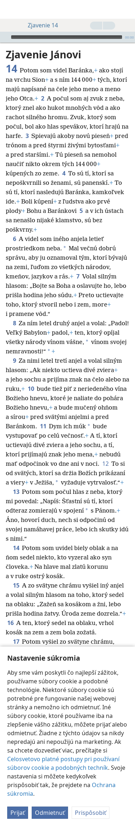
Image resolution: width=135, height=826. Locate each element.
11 (43, 415)
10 (30, 378)
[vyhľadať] (126, 9)
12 (105, 453)
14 (16, 537)
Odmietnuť (50, 814)
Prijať (17, 814)
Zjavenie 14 (39, 25)
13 (16, 481)
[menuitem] (10, 9)
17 (16, 631)
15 (16, 575)
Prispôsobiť (90, 814)
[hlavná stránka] (10, 9)
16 (10, 612)
